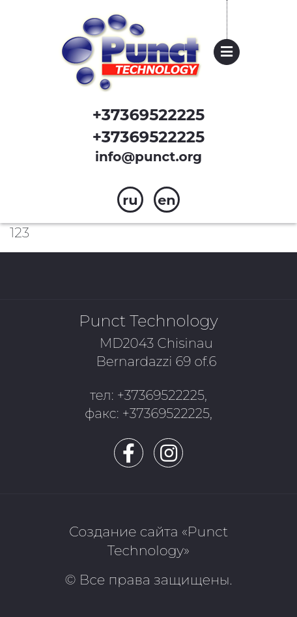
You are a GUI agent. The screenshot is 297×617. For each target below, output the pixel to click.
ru (129, 200)
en (167, 200)
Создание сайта (123, 531)
